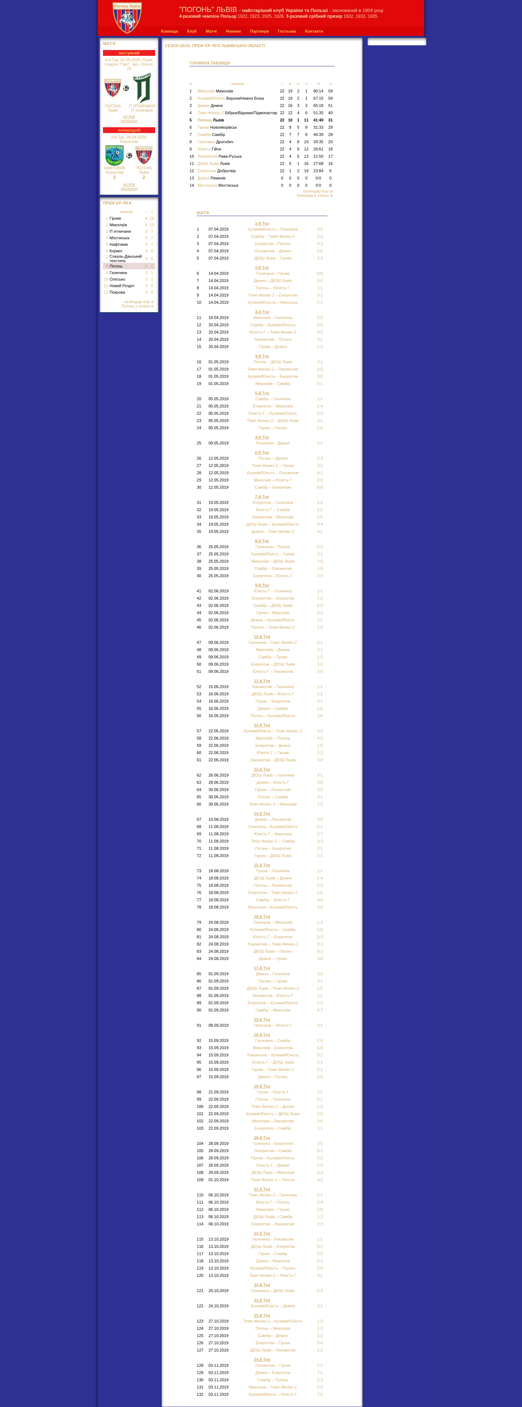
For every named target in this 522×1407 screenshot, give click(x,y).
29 (330, 127)
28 (330, 134)
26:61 (319, 149)
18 (330, 149)
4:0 (320, 738)
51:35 (319, 113)
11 (106, 286)
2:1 (320, 339)
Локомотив (220, 156)
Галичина (118, 272)
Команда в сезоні (314, 195)
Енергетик (217, 171)
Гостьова (287, 31)
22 (282, 91)
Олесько (117, 279)
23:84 (319, 171)
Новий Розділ (121, 286)
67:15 (319, 98)
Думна (211, 178)
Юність (209, 149)
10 (152, 218)
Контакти (314, 31)
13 (306, 156)
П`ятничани (120, 231)
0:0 (318, 178)
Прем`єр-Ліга (117, 203)
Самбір (211, 134)
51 (330, 105)
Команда (169, 31)
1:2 (320, 627)
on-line (129, 116)
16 (290, 105)
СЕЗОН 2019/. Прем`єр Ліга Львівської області (215, 46)
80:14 (319, 91)
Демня (210, 105)
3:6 (320, 715)
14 (192, 185)
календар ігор (138, 301)
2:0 (320, 1077)
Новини (233, 31)
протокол (129, 121)
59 (330, 91)
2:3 (320, 885)
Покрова (117, 292)
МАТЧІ (109, 43)
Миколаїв (118, 225)
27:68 (319, 163)
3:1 (320, 797)
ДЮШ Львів (214, 163)
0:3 (320, 243)
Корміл (115, 251)
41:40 (318, 120)
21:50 (319, 156)
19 (290, 91)
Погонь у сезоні (137, 306)
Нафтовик (118, 244)
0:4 (320, 1202)
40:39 (319, 134)
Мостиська (119, 238)
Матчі (211, 31)
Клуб (191, 31)
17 (330, 156)
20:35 (319, 142)
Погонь (116, 266)
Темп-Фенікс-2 (237, 113)
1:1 (320, 288)
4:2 (320, 1180)
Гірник (115, 218)
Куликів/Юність (231, 98)
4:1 (320, 362)
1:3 (320, 1328)
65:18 (319, 105)
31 (330, 120)
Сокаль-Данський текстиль (125, 258)
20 (330, 142)
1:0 (320, 428)
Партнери (259, 31)
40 (330, 113)
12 (106, 292)
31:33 (319, 127)
